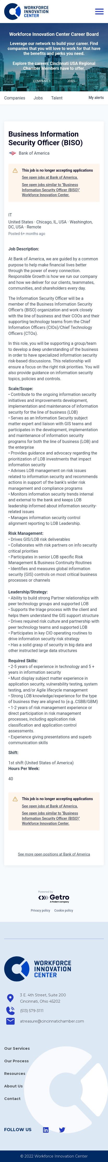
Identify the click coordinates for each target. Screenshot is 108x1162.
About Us (13, 1086)
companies (14, 98)
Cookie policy (63, 910)
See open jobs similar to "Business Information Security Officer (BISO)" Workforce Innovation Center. (51, 190)
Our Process (16, 1061)
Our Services (17, 1048)
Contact (12, 1098)
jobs (38, 98)
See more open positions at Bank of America (54, 854)
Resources (14, 1073)
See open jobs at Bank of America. (50, 177)
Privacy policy (40, 910)
